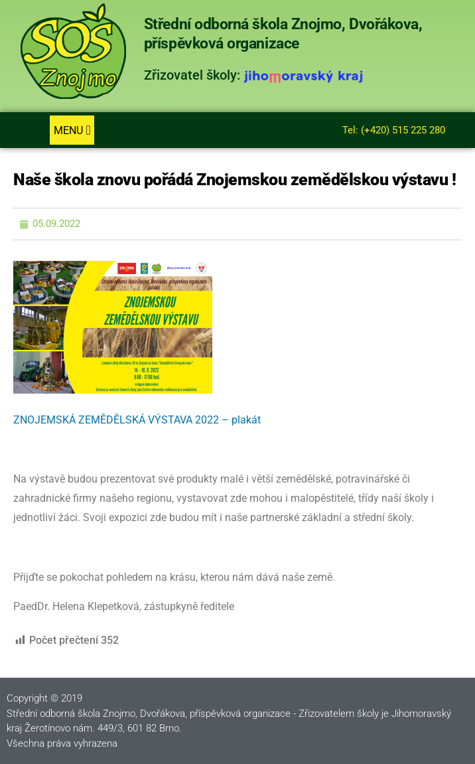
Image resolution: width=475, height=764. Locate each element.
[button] (72, 130)
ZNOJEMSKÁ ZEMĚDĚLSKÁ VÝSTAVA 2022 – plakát (137, 420)
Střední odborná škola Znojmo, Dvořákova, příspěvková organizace (283, 33)
